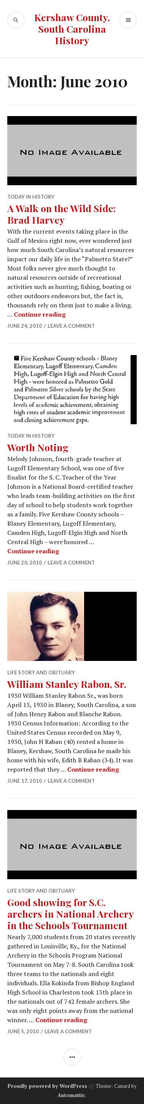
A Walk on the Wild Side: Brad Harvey (61, 214)
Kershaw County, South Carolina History (72, 28)
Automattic (71, 1095)
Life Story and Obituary (41, 672)
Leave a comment (71, 326)
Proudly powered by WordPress (47, 1085)
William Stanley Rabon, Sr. (66, 683)
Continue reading (40, 314)
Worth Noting (37, 447)
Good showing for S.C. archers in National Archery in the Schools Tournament (70, 913)
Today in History (31, 197)
